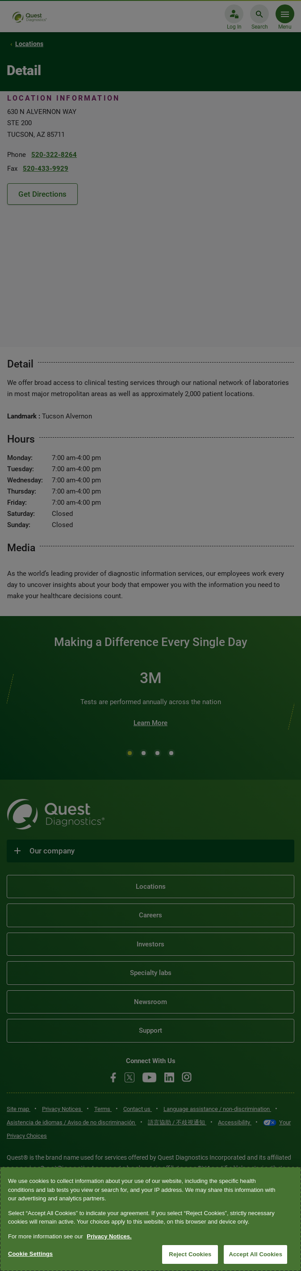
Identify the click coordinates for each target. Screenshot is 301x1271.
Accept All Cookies (255, 1254)
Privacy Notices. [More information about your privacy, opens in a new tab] (109, 1236)
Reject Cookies (190, 1254)
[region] (150, 1219)
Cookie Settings (30, 1253)
